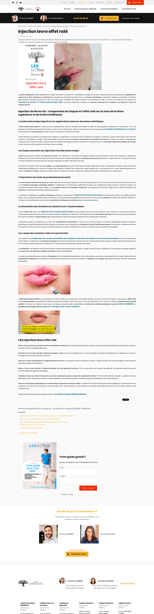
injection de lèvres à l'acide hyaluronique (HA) (41, 102)
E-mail (63, 476)
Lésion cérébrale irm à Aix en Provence (33, 425)
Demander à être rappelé (131, 19)
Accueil (63, 2)
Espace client (134, 2)
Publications (81, 2)
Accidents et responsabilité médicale (55, 27)
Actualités (37, 27)
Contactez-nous (108, 18)
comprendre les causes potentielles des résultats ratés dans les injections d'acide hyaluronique (74, 239)
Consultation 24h (128, 9)
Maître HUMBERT (126, 304)
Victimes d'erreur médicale (85, 9)
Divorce (67, 9)
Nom (62, 468)
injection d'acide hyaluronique (89, 195)
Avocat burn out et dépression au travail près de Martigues (40, 419)
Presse (91, 2)
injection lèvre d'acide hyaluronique (57, 212)
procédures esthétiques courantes (120, 129)
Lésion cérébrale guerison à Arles (32, 428)
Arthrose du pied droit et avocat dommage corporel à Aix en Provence (44, 422)
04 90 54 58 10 (81, 18)
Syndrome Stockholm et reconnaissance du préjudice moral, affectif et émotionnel (48, 416)
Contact (109, 2)
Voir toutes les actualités (28, 433)
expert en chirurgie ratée (53, 307)
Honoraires (99, 2)
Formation (72, 2)
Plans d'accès (118, 2)
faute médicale (73, 307)
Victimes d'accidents (108, 9)
